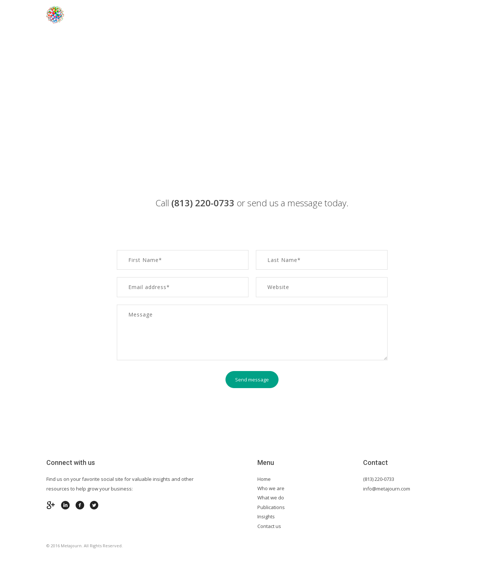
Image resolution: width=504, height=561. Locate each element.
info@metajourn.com (386, 488)
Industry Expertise (258, 14)
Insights (266, 516)
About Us (202, 14)
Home (166, 14)
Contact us (440, 14)
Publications (271, 507)
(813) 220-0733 (378, 479)
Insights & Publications (374, 14)
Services (312, 14)
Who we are (270, 488)
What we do (270, 497)
